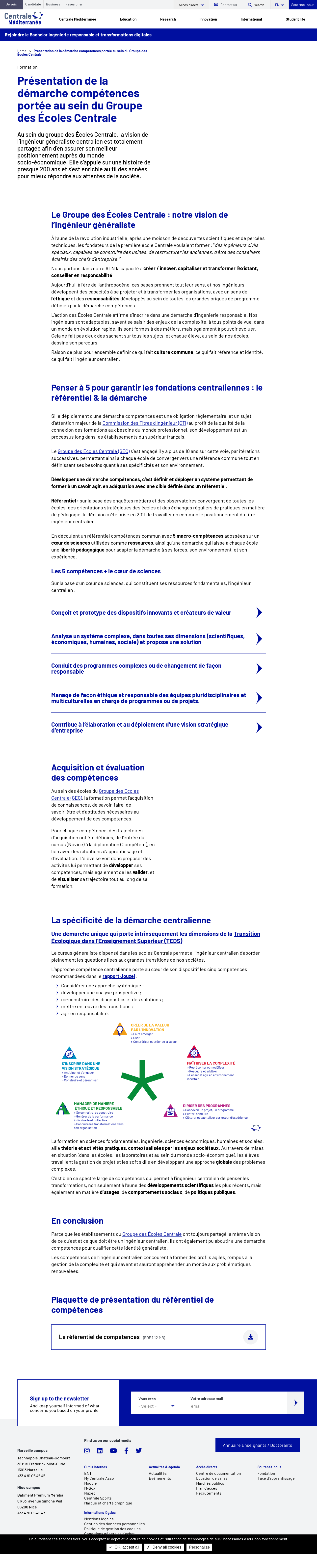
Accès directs (189, 5)
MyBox (89, 1488)
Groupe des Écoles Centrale (152, 1234)
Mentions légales (99, 1518)
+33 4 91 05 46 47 (31, 1512)
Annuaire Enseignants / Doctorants (257, 1445)
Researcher (73, 4)
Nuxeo (90, 1493)
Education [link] (128, 19)
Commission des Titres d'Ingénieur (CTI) (145, 423)
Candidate (33, 4)
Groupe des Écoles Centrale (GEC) (94, 451)
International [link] (251, 19)
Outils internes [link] (95, 1467)
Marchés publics (210, 1483)
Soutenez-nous (303, 4)
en (277, 5)
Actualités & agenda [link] (164, 1467)
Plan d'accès (206, 1488)
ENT (88, 1473)
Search (259, 5)
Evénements (160, 1478)
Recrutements (208, 1493)
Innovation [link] (208, 19)
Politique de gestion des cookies (112, 1528)
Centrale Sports (98, 1498)
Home (21, 51)
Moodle (90, 1483)
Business (53, 4)
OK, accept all (124, 1547)
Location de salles (212, 1478)
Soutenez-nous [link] (269, 1467)
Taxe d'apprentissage (276, 1478)
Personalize (199, 1547)
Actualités (158, 1473)
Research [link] (168, 19)
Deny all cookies (164, 1547)
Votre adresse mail (206, 1398)
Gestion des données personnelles (114, 1523)
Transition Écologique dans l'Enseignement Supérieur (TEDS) (155, 937)
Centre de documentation (218, 1473)
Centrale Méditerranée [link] (77, 19)
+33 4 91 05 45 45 (31, 1475)
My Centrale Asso (99, 1478)
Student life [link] (295, 19)
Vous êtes (147, 1399)
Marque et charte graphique (108, 1503)
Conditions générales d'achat (109, 1533)
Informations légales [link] (100, 1512)
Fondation (266, 1473)
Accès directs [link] (206, 1467)
